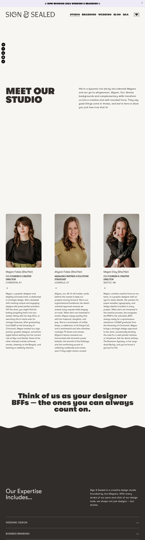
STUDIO (75, 14)
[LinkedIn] (3, 53)
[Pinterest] (3, 57)
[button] (142, 3)
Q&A (125, 14)
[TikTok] (3, 61)
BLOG (117, 14)
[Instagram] (3, 44)
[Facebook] (3, 49)
